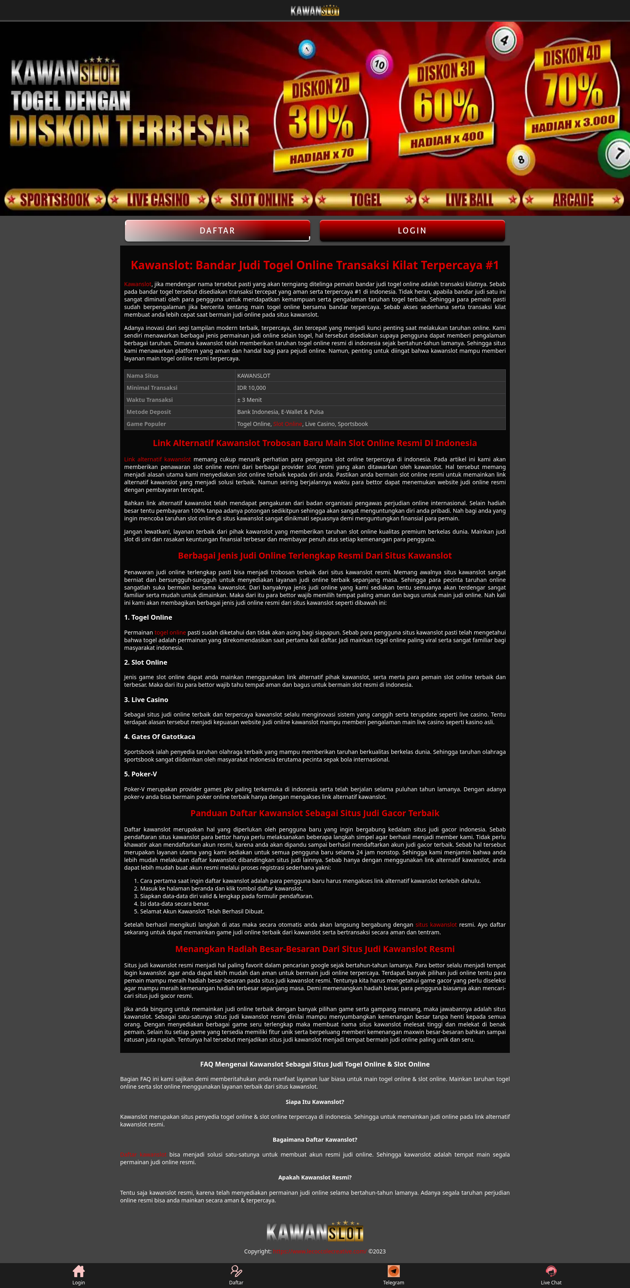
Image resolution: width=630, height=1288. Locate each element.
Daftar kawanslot (143, 1154)
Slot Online (287, 424)
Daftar (217, 231)
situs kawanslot (436, 924)
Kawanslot (137, 284)
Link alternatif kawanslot (157, 459)
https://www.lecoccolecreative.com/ (320, 1251)
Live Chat (551, 1275)
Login (412, 230)
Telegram (394, 1275)
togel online (170, 632)
